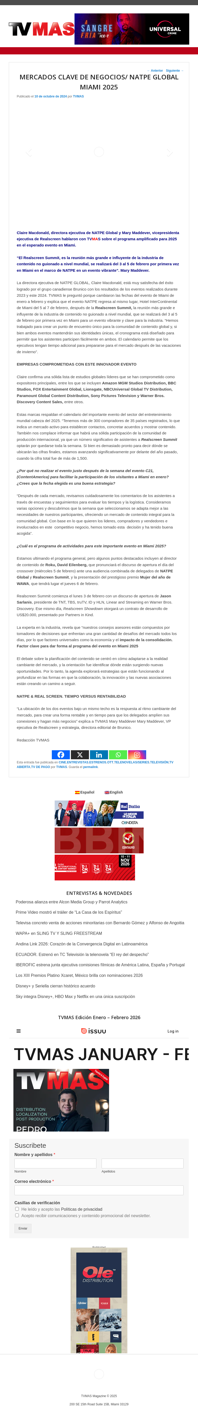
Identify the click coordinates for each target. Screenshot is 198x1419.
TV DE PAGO (40, 767)
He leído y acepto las (61, 1209)
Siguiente (175, 70)
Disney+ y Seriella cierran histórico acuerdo (55, 986)
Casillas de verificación (37, 1203)
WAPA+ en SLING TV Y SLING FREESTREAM (59, 933)
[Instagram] (137, 754)
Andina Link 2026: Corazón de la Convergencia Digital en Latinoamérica (81, 944)
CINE (62, 762)
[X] (80, 754)
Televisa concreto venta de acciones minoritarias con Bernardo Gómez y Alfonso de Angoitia (100, 923)
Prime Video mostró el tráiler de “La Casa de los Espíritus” (69, 912)
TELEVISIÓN (159, 762)
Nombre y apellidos (34, 1154)
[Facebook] (61, 754)
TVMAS (78, 96)
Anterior (155, 70)
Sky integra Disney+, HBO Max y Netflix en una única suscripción (75, 996)
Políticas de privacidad (81, 1209)
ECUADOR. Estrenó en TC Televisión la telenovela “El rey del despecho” (82, 954)
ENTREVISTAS (77, 762)
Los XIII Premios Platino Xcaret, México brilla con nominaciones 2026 (79, 975)
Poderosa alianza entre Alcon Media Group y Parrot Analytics (71, 902)
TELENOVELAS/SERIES (131, 762)
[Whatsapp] (118, 754)
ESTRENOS (97, 762)
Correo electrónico (34, 1181)
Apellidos (108, 1171)
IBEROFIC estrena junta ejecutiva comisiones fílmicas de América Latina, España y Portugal (100, 965)
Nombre (20, 1171)
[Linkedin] (99, 754)
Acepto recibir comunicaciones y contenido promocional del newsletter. (86, 1216)
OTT (110, 762)
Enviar (23, 1228)
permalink (90, 767)
